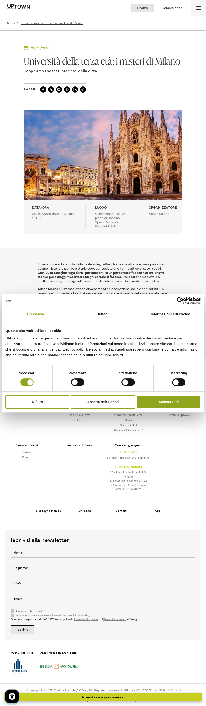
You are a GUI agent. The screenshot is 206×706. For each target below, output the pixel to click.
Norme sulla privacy (86, 619)
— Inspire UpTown (77, 415)
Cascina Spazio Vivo (128, 415)
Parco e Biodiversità (128, 430)
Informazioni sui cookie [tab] (170, 314)
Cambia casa (172, 8)
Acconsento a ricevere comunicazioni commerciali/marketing (53, 615)
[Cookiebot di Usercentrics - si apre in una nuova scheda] (180, 300)
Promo (142, 8)
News (11, 23)
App (157, 511)
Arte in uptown (179, 415)
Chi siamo (85, 511)
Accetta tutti (169, 402)
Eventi (26, 457)
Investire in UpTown (78, 445)
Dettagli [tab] (103, 314)
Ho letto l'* (29, 611)
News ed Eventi (27, 445)
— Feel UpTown (77, 420)
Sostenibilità (128, 425)
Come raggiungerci (128, 445)
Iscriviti (22, 629)
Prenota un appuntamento (103, 697)
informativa (35, 611)
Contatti (121, 511)
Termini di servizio (114, 619)
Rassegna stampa (48, 511)
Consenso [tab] (35, 314)
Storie (128, 420)
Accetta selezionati (103, 402)
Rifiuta (37, 402)
